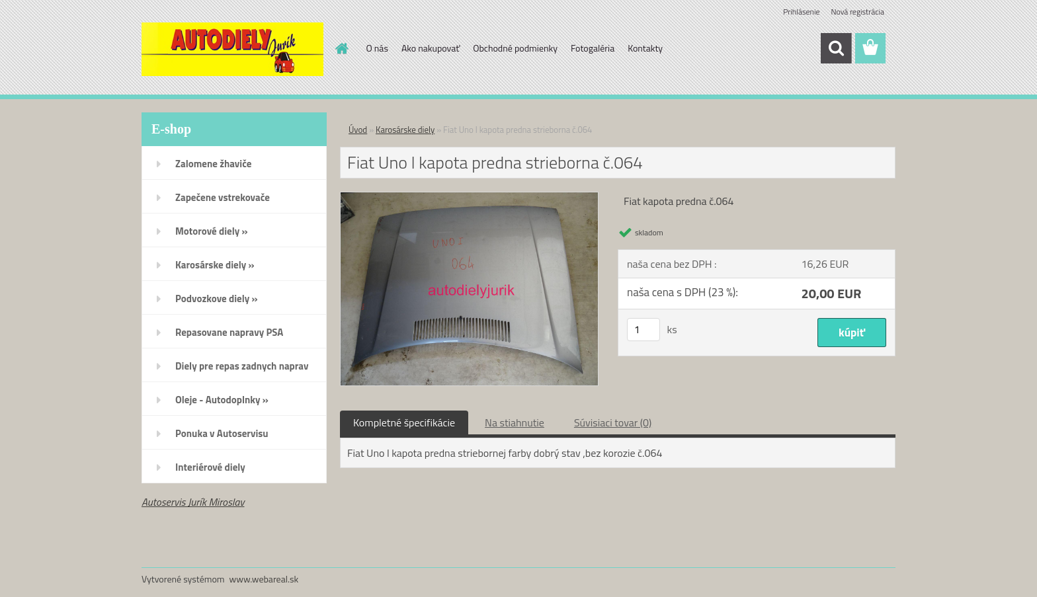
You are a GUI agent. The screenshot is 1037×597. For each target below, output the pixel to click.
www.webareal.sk (264, 579)
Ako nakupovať (430, 48)
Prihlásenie (801, 11)
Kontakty (645, 48)
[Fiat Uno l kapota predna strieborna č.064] (469, 198)
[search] (836, 48)
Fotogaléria (592, 48)
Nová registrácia (857, 11)
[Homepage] (341, 48)
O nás (377, 48)
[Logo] (232, 49)
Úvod (358, 129)
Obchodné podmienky (515, 48)
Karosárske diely (405, 129)
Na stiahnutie (514, 422)
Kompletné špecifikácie (404, 422)
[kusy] (643, 329)
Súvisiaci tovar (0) (612, 422)
